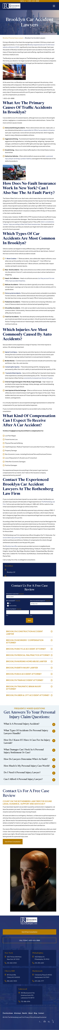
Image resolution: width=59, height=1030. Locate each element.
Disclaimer (42, 1017)
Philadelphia (37, 953)
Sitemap (36, 1017)
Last (31, 615)
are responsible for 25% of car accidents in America (38, 130)
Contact (41, 1013)
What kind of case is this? (15, 593)
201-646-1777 (39, 981)
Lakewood (23, 989)
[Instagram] (40, 1021)
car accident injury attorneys (12, 537)
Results (24, 1013)
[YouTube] (53, 1022)
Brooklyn (9, 566)
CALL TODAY (29, 940)
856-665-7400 (12, 981)
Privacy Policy (29, 1017)
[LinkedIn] (49, 1021)
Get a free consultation (13, 841)
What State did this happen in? (40, 600)
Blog (35, 1013)
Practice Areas (8, 1013)
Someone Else (12, 605)
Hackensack (37, 971)
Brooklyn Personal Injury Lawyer (13, 38)
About (30, 1013)
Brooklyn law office (11, 546)
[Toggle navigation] (54, 6)
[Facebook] (44, 1021)
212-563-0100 (12, 963)
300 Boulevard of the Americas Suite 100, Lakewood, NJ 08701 (28, 995)
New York (9, 953)
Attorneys (17, 1013)
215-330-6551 (39, 963)
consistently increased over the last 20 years (38, 378)
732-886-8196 (25, 1001)
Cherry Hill (10, 971)
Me (10, 603)
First (7, 615)
